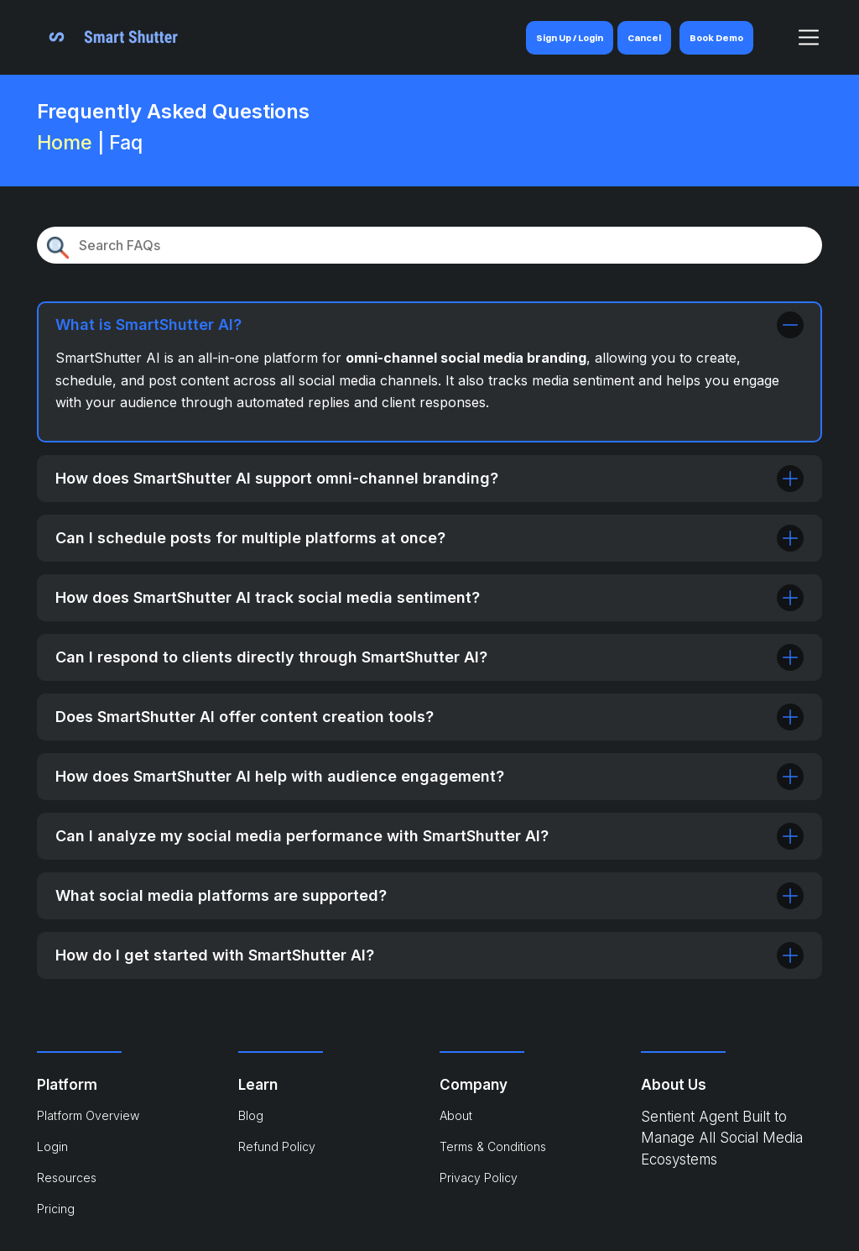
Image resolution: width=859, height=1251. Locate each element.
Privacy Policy (479, 1177)
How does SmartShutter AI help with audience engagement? (429, 776)
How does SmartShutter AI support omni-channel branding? (429, 478)
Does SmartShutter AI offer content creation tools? (429, 717)
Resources (66, 1177)
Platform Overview (88, 1115)
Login (52, 1146)
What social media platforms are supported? (429, 895)
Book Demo (716, 38)
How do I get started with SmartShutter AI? (429, 955)
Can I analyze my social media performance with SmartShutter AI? (429, 836)
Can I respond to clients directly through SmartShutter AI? (429, 657)
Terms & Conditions (493, 1146)
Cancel (644, 38)
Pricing (56, 1208)
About (456, 1115)
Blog (250, 1115)
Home (64, 142)
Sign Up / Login (569, 38)
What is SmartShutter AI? (429, 324)
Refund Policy (276, 1146)
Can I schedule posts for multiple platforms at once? (429, 538)
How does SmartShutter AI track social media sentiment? (429, 597)
